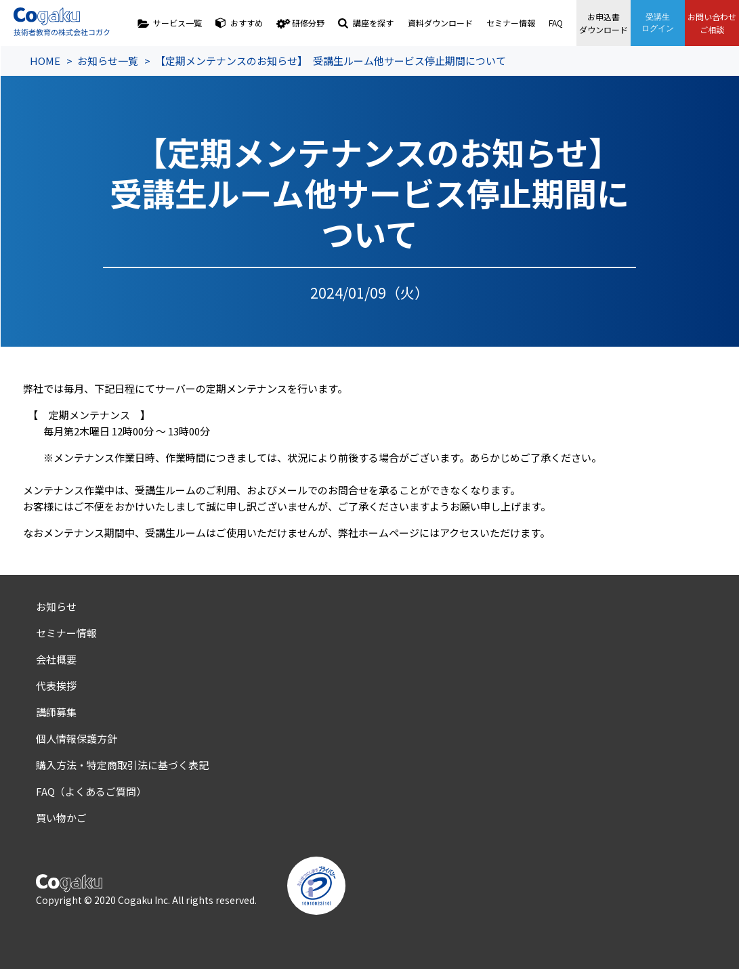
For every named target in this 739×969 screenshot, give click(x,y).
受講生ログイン (657, 22)
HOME (45, 60)
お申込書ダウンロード (603, 23)
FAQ (556, 22)
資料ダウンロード (440, 22)
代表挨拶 (56, 686)
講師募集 (56, 712)
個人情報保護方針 (76, 738)
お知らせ (56, 606)
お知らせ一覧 (107, 60)
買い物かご (61, 818)
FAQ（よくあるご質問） (91, 791)
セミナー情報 (510, 22)
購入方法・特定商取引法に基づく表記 (122, 765)
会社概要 (56, 659)
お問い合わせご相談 (712, 23)
